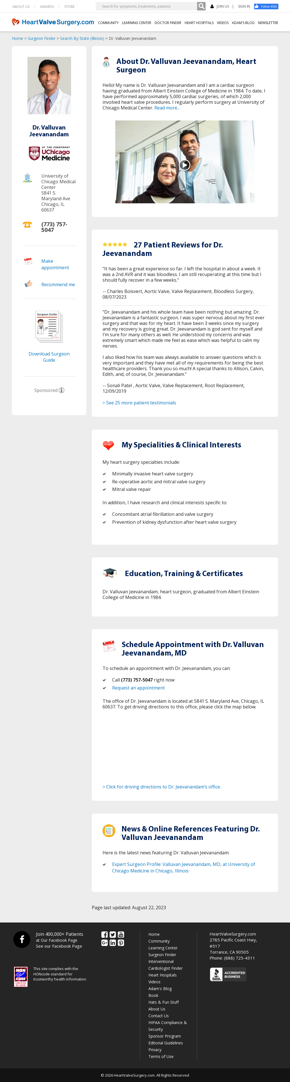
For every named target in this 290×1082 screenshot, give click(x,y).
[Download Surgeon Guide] (49, 347)
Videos (154, 981)
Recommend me (58, 284)
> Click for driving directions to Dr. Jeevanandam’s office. (162, 787)
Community (159, 941)
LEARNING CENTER (135, 22)
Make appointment (55, 264)
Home (17, 38)
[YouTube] (121, 935)
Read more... (167, 108)
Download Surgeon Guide (49, 356)
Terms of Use (161, 1056)
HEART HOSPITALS (198, 22)
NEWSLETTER (268, 22)
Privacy (154, 1049)
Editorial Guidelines (165, 1043)
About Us (156, 1009)
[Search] (201, 6)
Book (153, 995)
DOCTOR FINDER (167, 22)
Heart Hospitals (162, 975)
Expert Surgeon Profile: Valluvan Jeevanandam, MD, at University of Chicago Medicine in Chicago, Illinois (183, 867)
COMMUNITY (107, 22)
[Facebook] (268, 6)
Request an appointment (138, 688)
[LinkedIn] (113, 943)
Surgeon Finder (42, 38)
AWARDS (47, 6)
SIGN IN (244, 6)
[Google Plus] (104, 943)
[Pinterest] (121, 943)
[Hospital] (49, 159)
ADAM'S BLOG (242, 22)
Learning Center (163, 947)
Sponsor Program (164, 1036)
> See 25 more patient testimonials (139, 403)
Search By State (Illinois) (82, 38)
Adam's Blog (160, 988)
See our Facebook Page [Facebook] (59, 946)
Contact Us (158, 1015)
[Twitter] (113, 935)
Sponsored (45, 390)
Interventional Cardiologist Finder (165, 965)
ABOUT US (20, 6)
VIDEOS (222, 22)
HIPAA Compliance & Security (167, 1026)
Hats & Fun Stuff (163, 1002)
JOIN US (219, 6)
